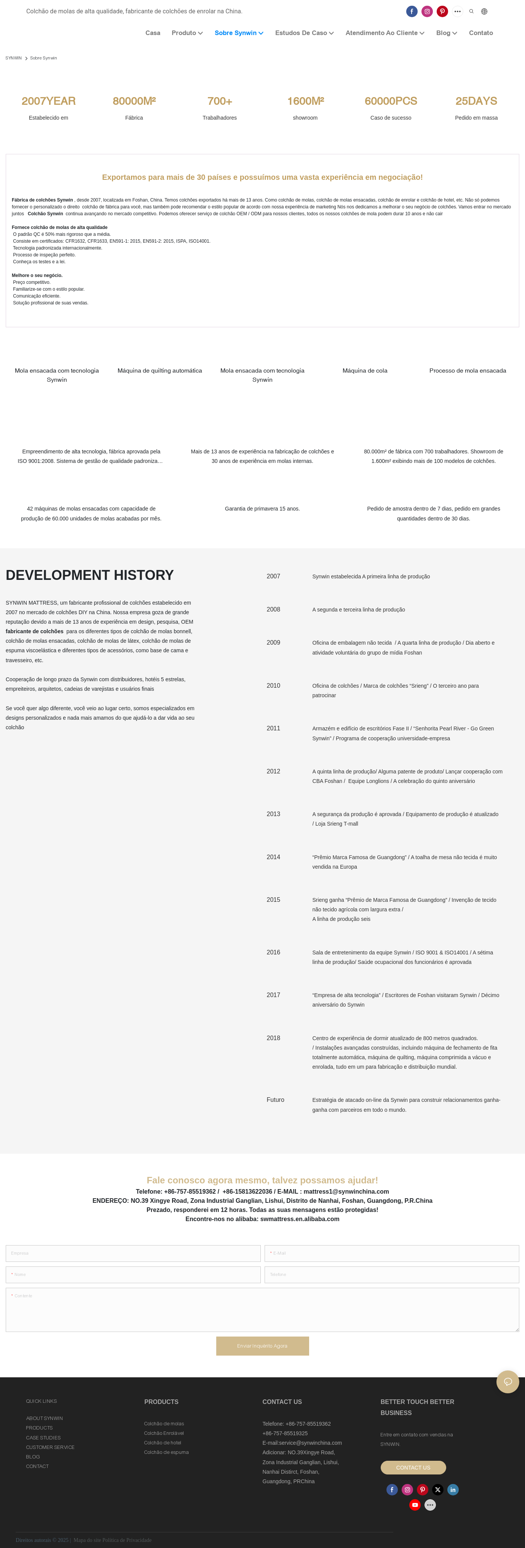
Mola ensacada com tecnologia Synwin (57, 375)
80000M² (134, 101)
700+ (219, 101)
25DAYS (476, 101)
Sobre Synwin (43, 58)
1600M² (305, 101)
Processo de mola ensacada (467, 370)
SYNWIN (14, 58)
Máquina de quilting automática (160, 370)
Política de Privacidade (127, 1540)
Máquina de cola (365, 370)
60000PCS (391, 101)
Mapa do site (87, 1540)
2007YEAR (48, 101)
